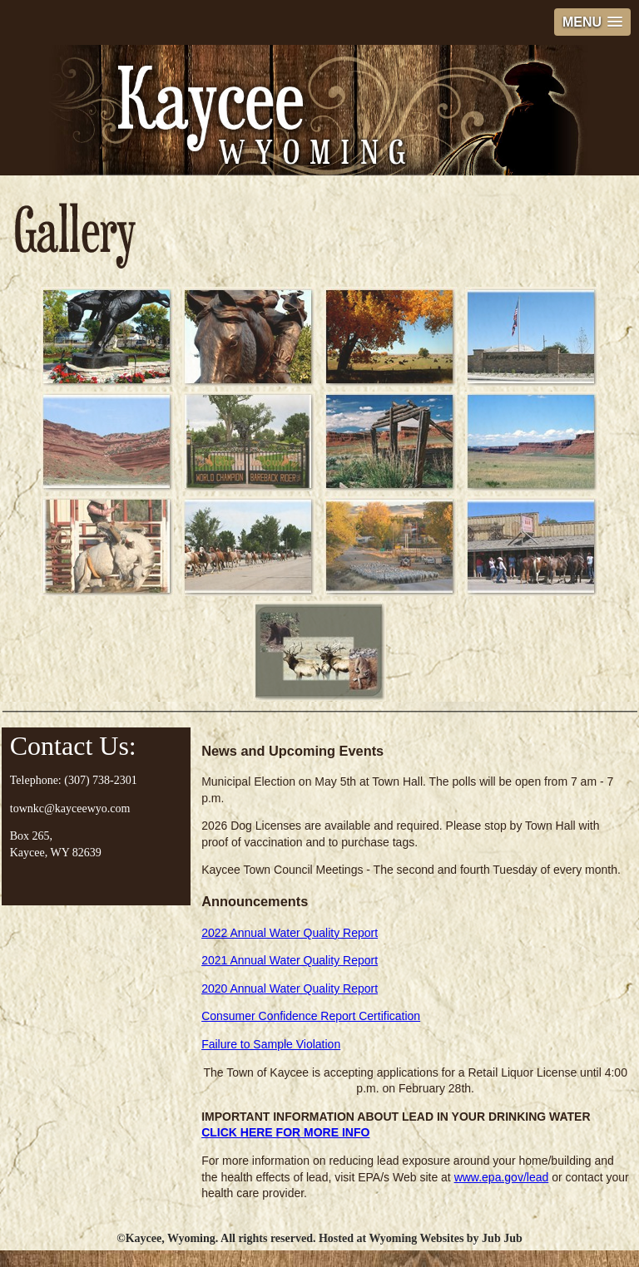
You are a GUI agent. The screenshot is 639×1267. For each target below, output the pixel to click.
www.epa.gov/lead (501, 1177)
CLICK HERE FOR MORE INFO (285, 1132)
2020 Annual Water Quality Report (289, 988)
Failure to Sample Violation (270, 1044)
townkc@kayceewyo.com (70, 808)
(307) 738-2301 (100, 780)
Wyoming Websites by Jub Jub (445, 1238)
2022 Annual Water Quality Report (289, 932)
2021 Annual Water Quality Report (289, 960)
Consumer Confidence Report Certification (310, 1016)
